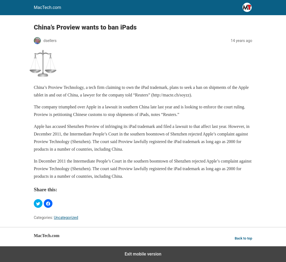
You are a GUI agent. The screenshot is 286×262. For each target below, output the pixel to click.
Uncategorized (66, 217)
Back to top (243, 238)
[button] (38, 203)
